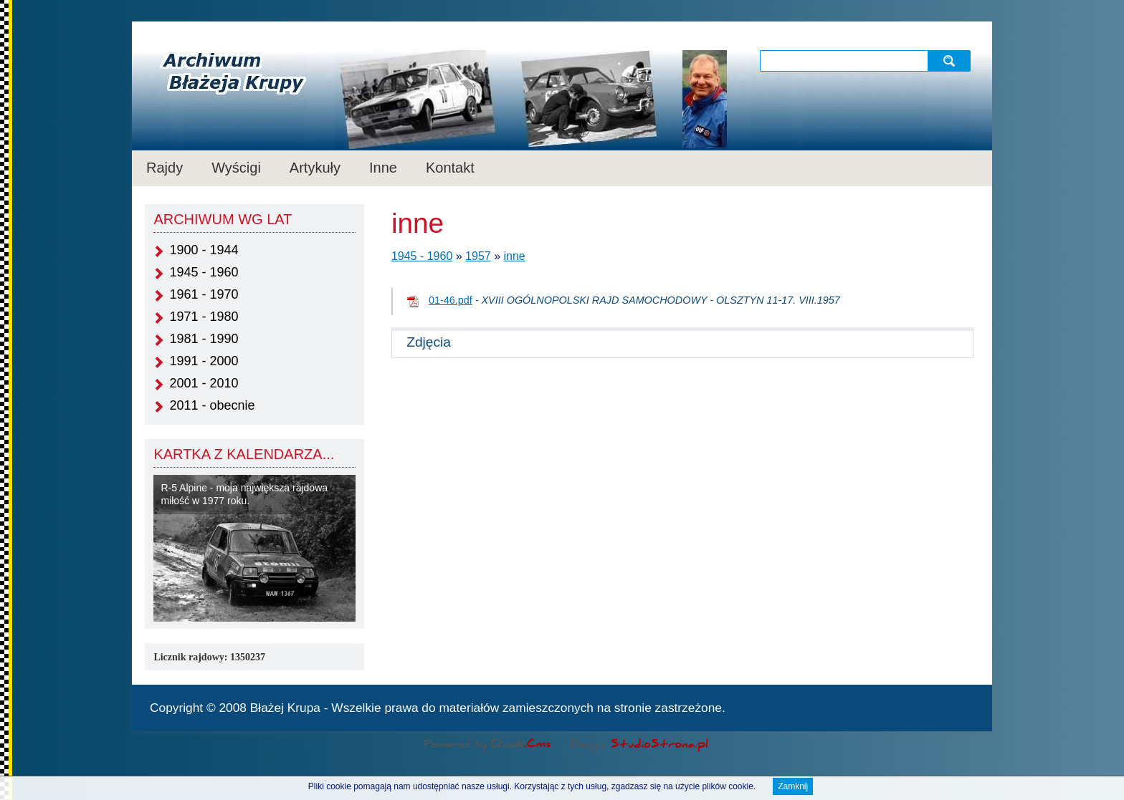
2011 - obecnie (211, 405)
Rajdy (164, 167)
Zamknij (793, 787)
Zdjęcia (428, 342)
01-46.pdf (450, 300)
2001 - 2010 (203, 383)
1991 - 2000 (203, 361)
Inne (383, 167)
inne (514, 256)
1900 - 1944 (203, 250)
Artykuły (315, 167)
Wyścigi (236, 167)
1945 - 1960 (203, 272)
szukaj (951, 60)
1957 (478, 256)
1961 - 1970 (203, 294)
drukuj (968, 706)
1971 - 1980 (203, 316)
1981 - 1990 (203, 339)
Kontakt (450, 167)
